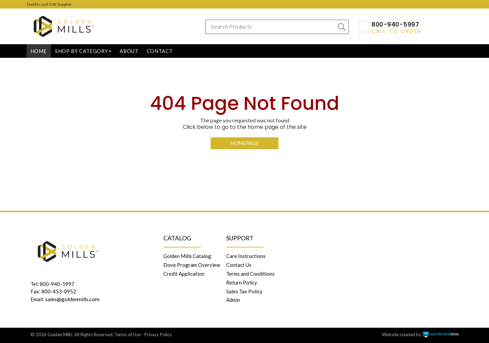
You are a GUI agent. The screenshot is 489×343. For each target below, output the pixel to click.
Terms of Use (127, 334)
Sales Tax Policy (244, 291)
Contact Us (238, 265)
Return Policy (241, 282)
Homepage (244, 143)
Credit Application (183, 274)
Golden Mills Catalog (187, 256)
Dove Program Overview (191, 265)
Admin (233, 300)
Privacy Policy (158, 334)
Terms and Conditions (250, 274)
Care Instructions (246, 256)
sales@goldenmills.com (72, 299)
